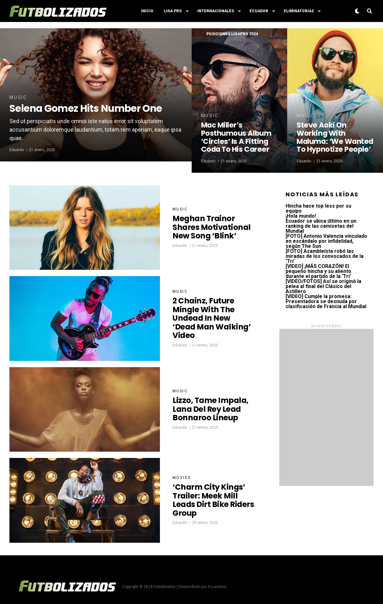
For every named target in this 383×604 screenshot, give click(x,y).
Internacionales (215, 11)
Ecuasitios (217, 587)
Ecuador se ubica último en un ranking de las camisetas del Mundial (321, 226)
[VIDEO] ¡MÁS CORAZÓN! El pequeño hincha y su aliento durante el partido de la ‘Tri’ (318, 271)
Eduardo (16, 161)
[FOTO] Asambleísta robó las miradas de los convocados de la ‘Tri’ (325, 256)
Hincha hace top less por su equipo (318, 208)
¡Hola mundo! (301, 216)
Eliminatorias (299, 11)
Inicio (147, 11)
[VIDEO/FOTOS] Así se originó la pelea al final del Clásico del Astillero (323, 286)
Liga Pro (173, 11)
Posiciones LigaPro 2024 (232, 34)
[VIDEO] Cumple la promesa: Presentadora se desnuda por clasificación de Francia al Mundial (326, 301)
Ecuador (258, 11)
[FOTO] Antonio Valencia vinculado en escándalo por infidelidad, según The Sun (326, 241)
